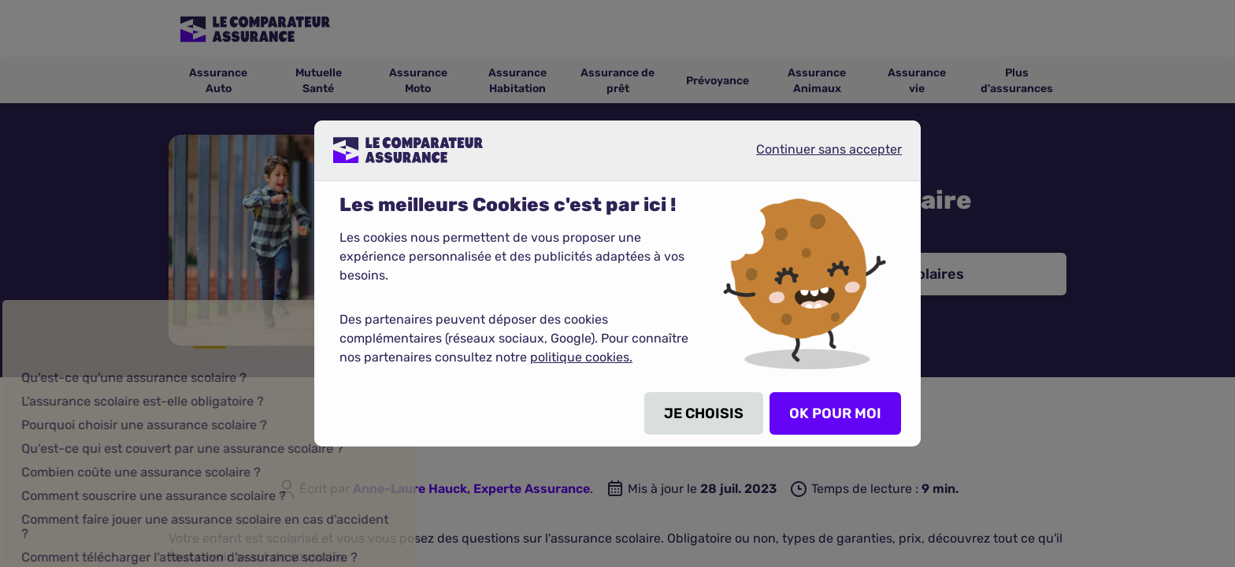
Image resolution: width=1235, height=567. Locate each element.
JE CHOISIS (704, 413)
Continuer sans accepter (816, 156)
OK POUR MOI (835, 413)
